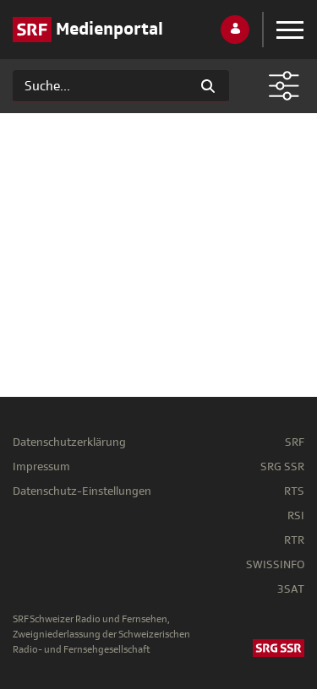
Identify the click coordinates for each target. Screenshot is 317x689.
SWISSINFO (275, 564)
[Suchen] (100, 86)
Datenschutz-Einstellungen (82, 491)
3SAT (290, 589)
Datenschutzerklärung (69, 442)
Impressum (41, 466)
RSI (295, 515)
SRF (294, 442)
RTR (294, 540)
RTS (294, 491)
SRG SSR (282, 466)
